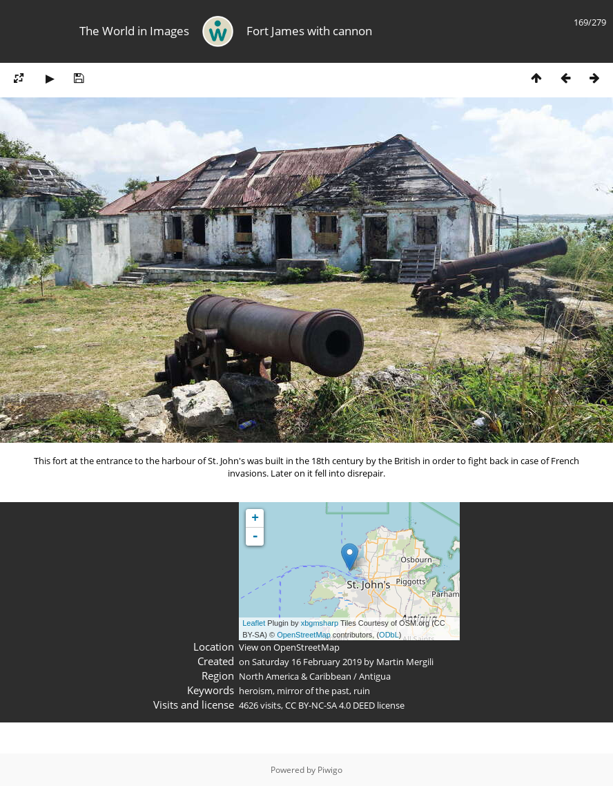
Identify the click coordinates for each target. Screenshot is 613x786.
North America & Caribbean (295, 676)
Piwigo (330, 770)
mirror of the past (313, 690)
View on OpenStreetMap (289, 647)
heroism (256, 690)
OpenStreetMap (304, 635)
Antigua (375, 676)
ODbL (389, 635)
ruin (361, 690)
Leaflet (253, 623)
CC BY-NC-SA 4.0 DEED (330, 705)
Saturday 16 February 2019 (307, 661)
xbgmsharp (319, 623)
